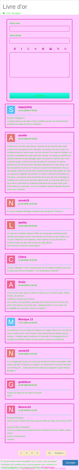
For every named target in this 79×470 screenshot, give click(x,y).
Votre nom (14, 23)
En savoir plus (48, 467)
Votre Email (15, 35)
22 (49, 453)
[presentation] (34, 83)
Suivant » (59, 453)
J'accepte (70, 462)
